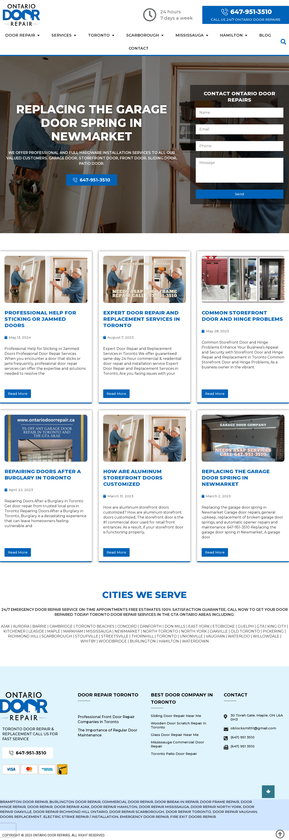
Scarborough (145, 35)
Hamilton (233, 35)
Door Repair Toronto (108, 695)
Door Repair (22, 35)
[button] (283, 42)
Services (63, 35)
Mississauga (191, 35)
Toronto (101, 35)
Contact (139, 48)
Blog (265, 35)
